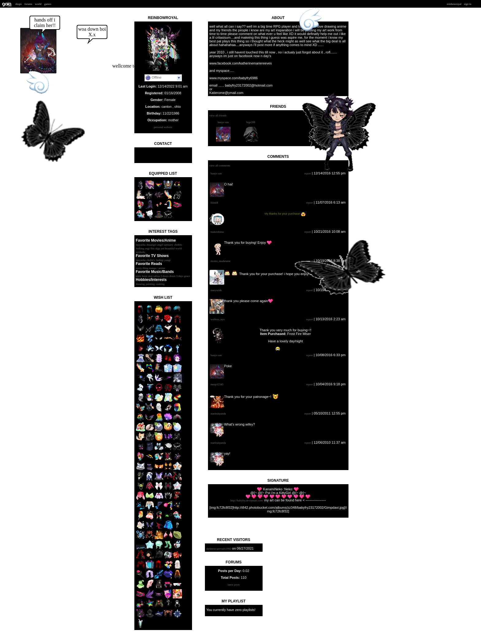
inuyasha (141, 244)
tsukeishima (217, 231)
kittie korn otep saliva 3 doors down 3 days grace (163, 276)
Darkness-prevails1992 (218, 548)
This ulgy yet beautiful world (166, 248)
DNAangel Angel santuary (160, 244)
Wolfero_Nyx (218, 319)
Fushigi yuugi (163, 260)
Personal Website (163, 127)
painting (150, 284)
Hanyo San (223, 122)
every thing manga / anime (150, 268)
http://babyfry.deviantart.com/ (246, 500)
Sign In (467, 4)
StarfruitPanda (218, 413)
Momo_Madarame (221, 261)
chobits (178, 244)
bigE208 (250, 122)
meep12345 (217, 384)
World (38, 4)
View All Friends (218, 115)
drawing (140, 284)
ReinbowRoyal (454, 4)
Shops (18, 4)
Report (307, 173)
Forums (29, 4)
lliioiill (214, 202)
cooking (160, 284)
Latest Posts (234, 584)
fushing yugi (143, 248)
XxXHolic (141, 252)
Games (47, 4)
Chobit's (151, 260)
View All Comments (220, 165)
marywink (216, 290)
